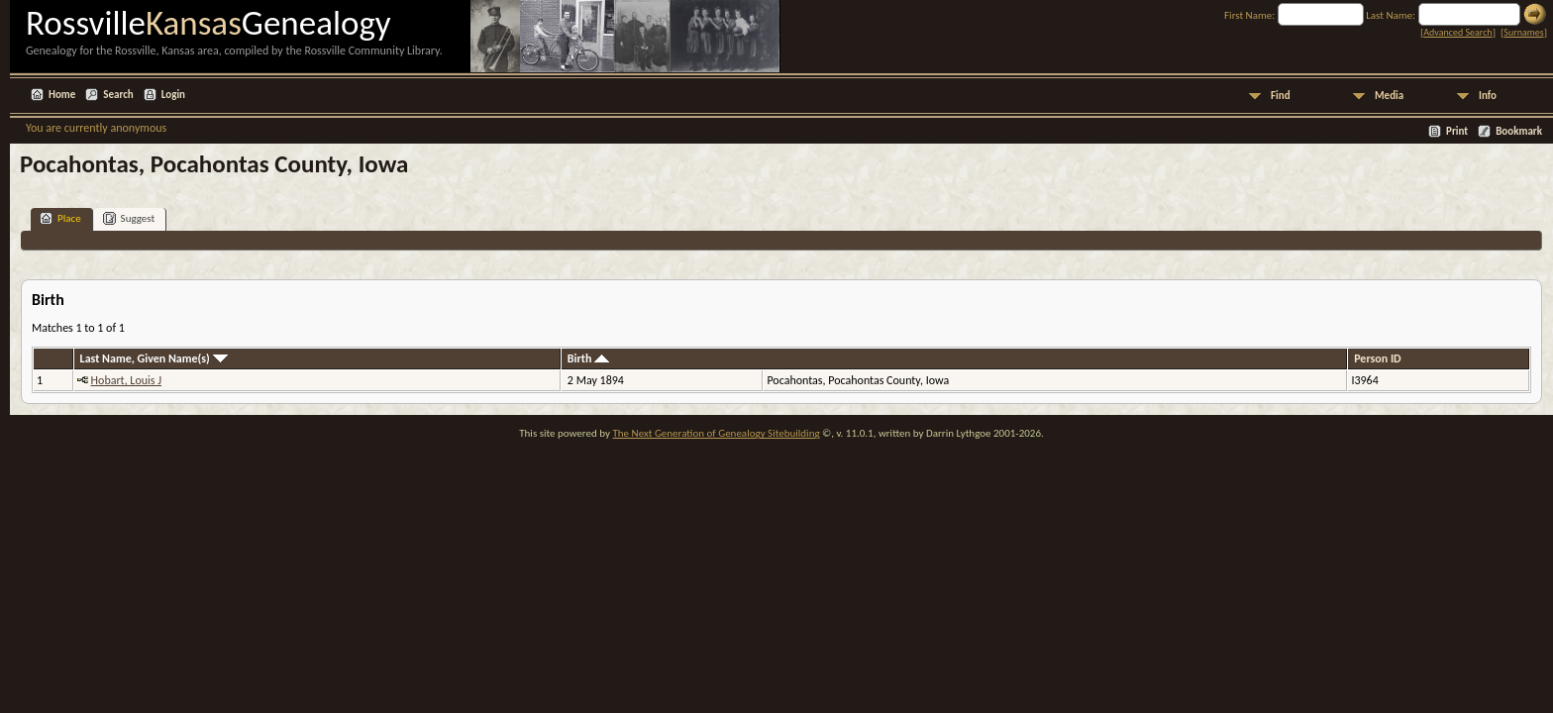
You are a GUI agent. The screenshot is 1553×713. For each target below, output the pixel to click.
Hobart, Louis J (126, 380)
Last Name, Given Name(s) (154, 358)
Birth (588, 358)
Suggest (129, 218)
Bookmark (1519, 131)
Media (1389, 95)
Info (1488, 95)
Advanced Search (1457, 32)
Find (1281, 95)
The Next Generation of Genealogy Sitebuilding (715, 433)
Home (62, 94)
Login (173, 94)
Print (1457, 131)
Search (118, 94)
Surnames (1523, 32)
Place (60, 218)
